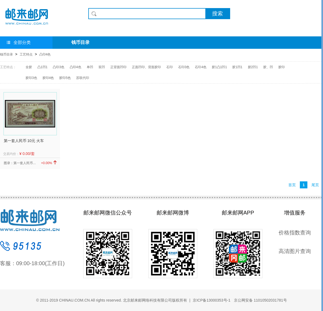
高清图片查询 (295, 251)
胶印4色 (48, 78)
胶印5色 (65, 78)
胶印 (281, 67)
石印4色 (200, 67)
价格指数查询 (295, 233)
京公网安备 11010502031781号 (260, 300)
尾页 (315, 185)
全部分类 (19, 42)
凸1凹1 (42, 67)
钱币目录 (80, 42)
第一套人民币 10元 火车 (24, 141)
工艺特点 (26, 54)
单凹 (90, 67)
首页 (292, 185)
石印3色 (184, 67)
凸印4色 (45, 54)
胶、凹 (268, 67)
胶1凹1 (237, 67)
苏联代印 (82, 78)
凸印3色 (58, 67)
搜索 (217, 13)
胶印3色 (31, 78)
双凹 (102, 67)
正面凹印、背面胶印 (146, 67)
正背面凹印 (118, 67)
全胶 (29, 67)
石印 (169, 67)
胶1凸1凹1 (219, 67)
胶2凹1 (253, 67)
